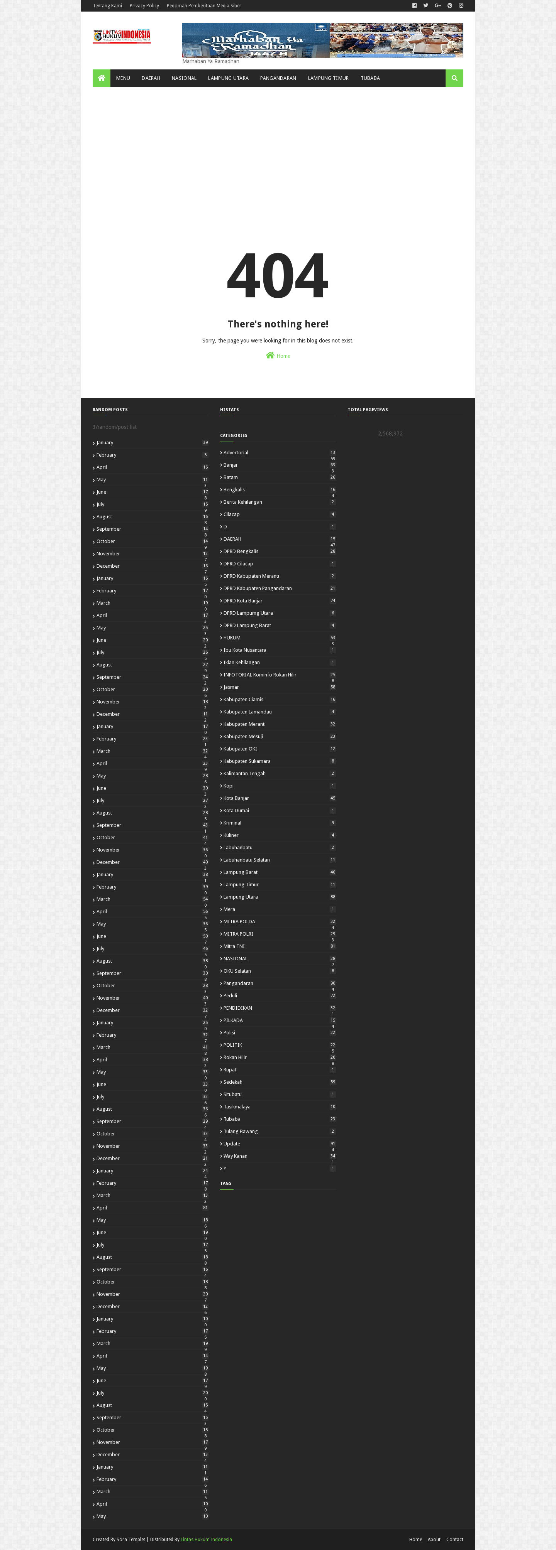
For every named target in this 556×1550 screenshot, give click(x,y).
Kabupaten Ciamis (280, 699)
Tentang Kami (107, 5)
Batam (280, 477)
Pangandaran (280, 983)
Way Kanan (280, 1156)
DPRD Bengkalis (280, 551)
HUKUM (280, 638)
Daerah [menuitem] (151, 78)
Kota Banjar (280, 798)
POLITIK (280, 1045)
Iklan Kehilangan (280, 662)
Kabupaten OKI (280, 749)
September (152, 529)
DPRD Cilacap (280, 564)
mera (280, 909)
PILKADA (280, 1020)
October (152, 541)
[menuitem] (101, 78)
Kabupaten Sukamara (280, 761)
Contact (454, 1539)
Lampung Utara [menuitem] (228, 78)
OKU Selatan (280, 971)
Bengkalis (280, 489)
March (152, 603)
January (152, 442)
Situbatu (280, 1094)
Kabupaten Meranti (280, 724)
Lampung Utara (280, 897)
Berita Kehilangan (280, 502)
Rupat (280, 1070)
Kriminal (280, 823)
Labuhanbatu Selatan (280, 860)
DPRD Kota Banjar (280, 601)
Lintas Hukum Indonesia (206, 1539)
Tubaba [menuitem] (370, 78)
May (152, 479)
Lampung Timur (280, 884)
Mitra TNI (280, 946)
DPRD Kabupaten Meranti (280, 576)
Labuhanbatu (280, 847)
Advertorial (280, 452)
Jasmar (280, 687)
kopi (280, 786)
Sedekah (280, 1082)
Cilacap (280, 514)
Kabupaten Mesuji (280, 736)
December (152, 566)
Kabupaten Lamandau (280, 712)
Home (278, 355)
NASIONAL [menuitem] (184, 78)
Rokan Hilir (280, 1057)
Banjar (280, 465)
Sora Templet (131, 1539)
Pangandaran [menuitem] (278, 78)
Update (280, 1144)
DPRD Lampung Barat (280, 625)
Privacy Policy (144, 5)
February (152, 455)
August (152, 516)
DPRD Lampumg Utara (280, 613)
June (152, 492)
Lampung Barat (280, 872)
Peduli (280, 995)
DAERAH (280, 539)
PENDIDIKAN (280, 1008)
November (152, 554)
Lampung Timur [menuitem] (328, 78)
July (152, 504)
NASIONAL (280, 958)
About (434, 1539)
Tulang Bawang (280, 1131)
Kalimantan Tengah (280, 773)
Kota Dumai (280, 810)
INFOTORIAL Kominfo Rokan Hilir (280, 675)
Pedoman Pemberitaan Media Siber (204, 5)
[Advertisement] (278, 145)
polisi (280, 1033)
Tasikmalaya (280, 1107)
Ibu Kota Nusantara (280, 650)
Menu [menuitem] (123, 78)
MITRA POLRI (280, 934)
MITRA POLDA (280, 921)
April (152, 467)
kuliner (280, 835)
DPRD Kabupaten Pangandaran (280, 588)
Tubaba (280, 1119)
